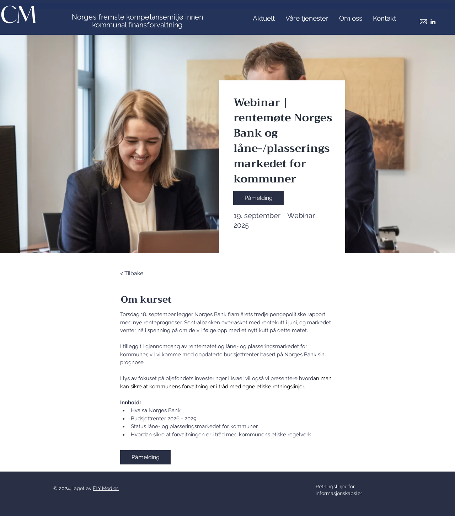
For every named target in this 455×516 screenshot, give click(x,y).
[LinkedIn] (433, 21)
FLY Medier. (106, 488)
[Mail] (423, 21)
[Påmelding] (258, 198)
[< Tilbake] (139, 273)
